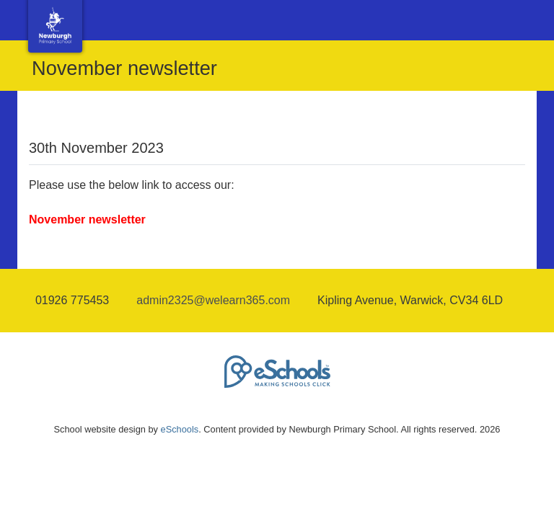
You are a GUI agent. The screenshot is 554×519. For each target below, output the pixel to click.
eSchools (180, 429)
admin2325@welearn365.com (213, 300)
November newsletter (87, 219)
